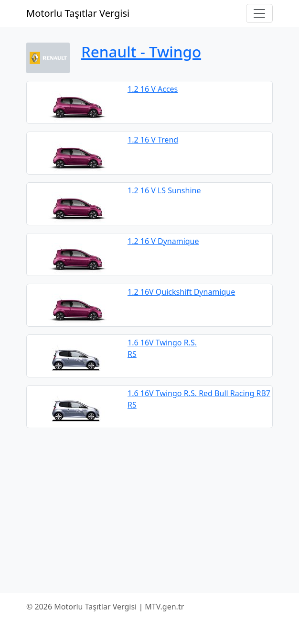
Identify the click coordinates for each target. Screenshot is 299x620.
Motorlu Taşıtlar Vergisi (77, 13)
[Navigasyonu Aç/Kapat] (259, 13)
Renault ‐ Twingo (141, 51)
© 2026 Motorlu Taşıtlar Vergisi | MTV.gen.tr (105, 606)
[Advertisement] (149, 510)
